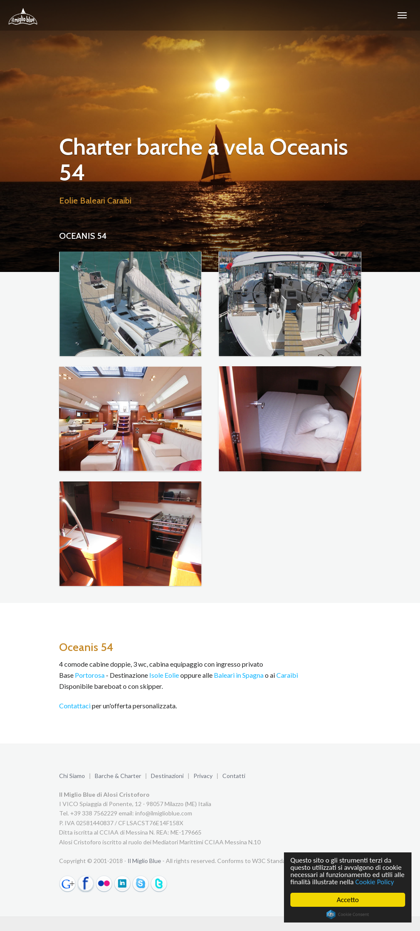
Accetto (348, 899)
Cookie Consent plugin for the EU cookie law (347, 914)
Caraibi (287, 675)
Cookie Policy (374, 881)
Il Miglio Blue (144, 860)
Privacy (203, 775)
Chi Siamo (72, 775)
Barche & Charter (118, 775)
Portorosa (90, 675)
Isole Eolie (164, 675)
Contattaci (75, 706)
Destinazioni (167, 775)
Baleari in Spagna (239, 675)
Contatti (233, 775)
